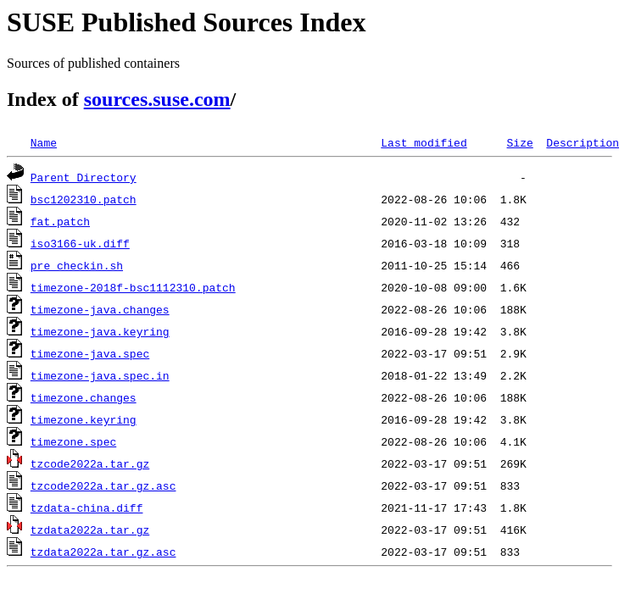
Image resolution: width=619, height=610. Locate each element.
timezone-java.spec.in (100, 375)
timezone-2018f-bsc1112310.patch (133, 287)
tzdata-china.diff (87, 507)
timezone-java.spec (90, 353)
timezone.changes (84, 397)
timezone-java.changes (100, 309)
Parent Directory (84, 177)
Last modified (423, 142)
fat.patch (60, 221)
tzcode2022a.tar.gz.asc (103, 485)
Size (519, 142)
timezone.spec (73, 441)
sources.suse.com (157, 99)
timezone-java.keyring (100, 331)
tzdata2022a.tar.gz (90, 529)
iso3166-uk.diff (80, 243)
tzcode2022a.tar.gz (90, 463)
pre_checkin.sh (77, 265)
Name (44, 142)
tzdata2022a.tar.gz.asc (103, 551)
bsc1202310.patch (84, 199)
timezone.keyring (84, 419)
